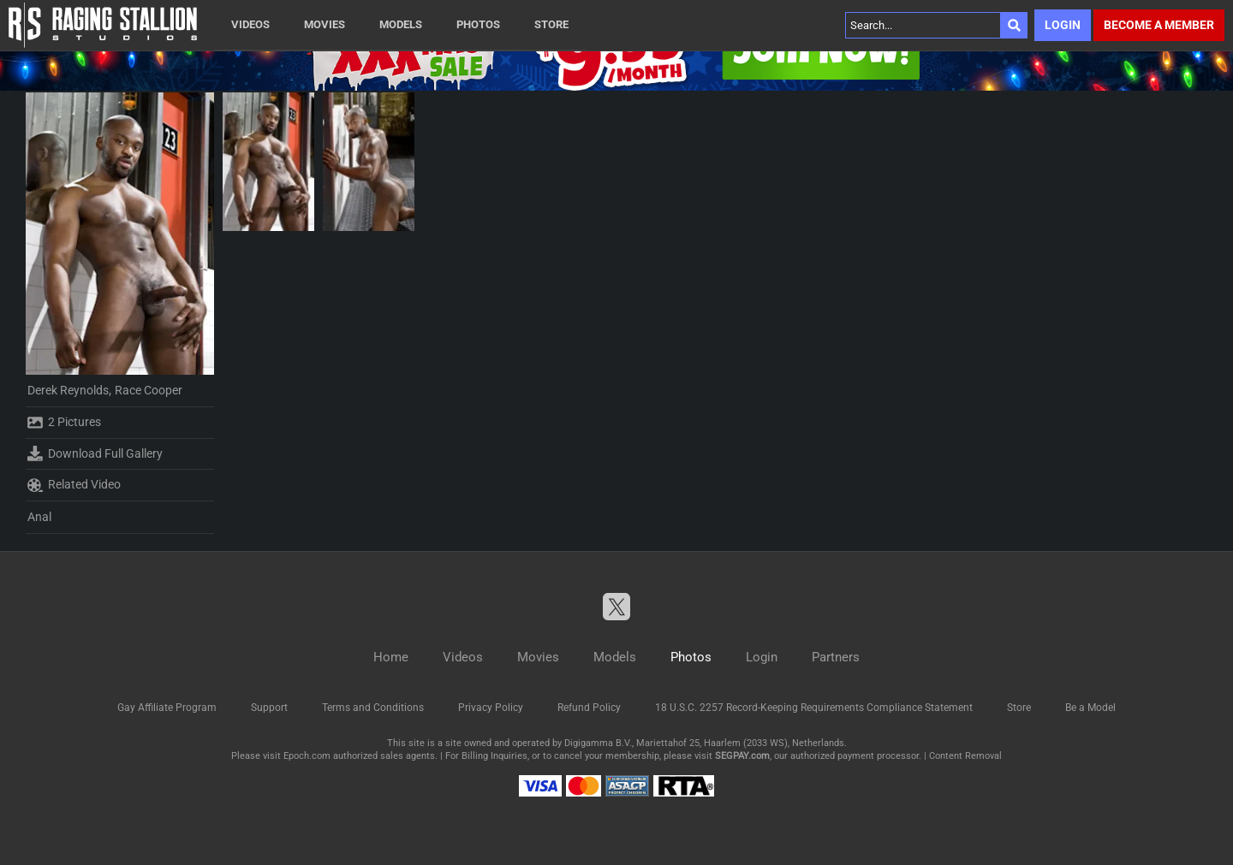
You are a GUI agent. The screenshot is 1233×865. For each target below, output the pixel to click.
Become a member (1159, 25)
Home (390, 657)
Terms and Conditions (373, 708)
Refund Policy (589, 708)
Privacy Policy (490, 708)
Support (269, 708)
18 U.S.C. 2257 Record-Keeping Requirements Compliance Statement (814, 708)
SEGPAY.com (742, 755)
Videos (250, 24)
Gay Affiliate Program (167, 708)
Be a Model (1090, 708)
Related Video (74, 485)
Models (400, 24)
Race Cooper (148, 390)
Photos (478, 24)
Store (551, 24)
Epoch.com (307, 755)
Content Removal (965, 755)
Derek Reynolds (68, 390)
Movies (324, 24)
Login (1063, 25)
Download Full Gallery (95, 453)
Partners (836, 657)
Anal (39, 517)
